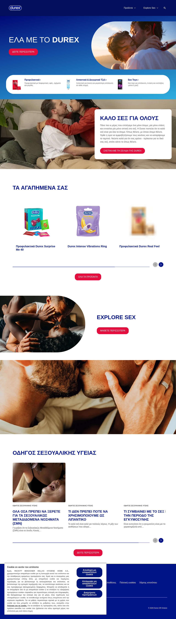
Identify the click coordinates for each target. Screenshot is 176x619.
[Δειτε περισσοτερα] (23, 51)
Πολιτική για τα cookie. (17, 606)
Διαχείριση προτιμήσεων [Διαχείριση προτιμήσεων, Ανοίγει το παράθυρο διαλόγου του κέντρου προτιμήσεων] (89, 593)
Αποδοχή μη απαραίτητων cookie (89, 572)
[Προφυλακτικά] (36, 84)
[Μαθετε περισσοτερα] (113, 330)
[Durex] (15, 7)
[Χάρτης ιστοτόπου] (148, 582)
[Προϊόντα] (128, 8)
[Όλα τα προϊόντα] (88, 276)
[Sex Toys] (140, 84)
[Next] (161, 264)
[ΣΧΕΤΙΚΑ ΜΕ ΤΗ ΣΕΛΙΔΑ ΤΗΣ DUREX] (122, 151)
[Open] (164, 7)
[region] (55, 589)
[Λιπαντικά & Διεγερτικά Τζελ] (88, 84)
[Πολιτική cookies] (127, 582)
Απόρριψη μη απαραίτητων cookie (89, 583)
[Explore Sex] (149, 8)
